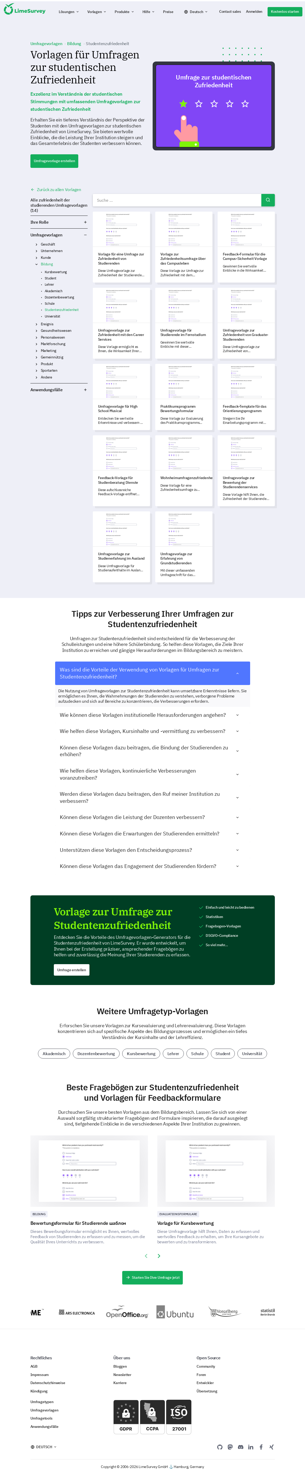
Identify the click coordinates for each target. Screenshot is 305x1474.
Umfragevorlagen (46, 234)
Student (50, 278)
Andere (46, 377)
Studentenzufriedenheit (62, 310)
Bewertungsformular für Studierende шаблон (78, 1223)
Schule (50, 303)
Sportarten (49, 370)
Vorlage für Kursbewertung (185, 1223)
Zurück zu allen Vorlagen (55, 189)
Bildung (47, 264)
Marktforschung (53, 343)
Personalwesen (53, 337)
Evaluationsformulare (178, 1214)
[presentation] (146, 1256)
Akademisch (53, 291)
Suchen (268, 200)
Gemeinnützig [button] (36, 357)
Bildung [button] (36, 264)
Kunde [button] (36, 258)
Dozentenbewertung (59, 297)
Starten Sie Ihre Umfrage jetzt (153, 1277)
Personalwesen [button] (36, 337)
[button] (69, 11)
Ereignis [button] (36, 324)
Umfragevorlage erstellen (54, 160)
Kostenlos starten (285, 11)
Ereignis (47, 324)
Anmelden (254, 11)
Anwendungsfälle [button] (59, 389)
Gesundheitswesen (56, 330)
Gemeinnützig (52, 357)
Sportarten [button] (36, 371)
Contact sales (230, 11)
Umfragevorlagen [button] (85, 235)
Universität (52, 316)
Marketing (48, 350)
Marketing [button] (36, 351)
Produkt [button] (36, 364)
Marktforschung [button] (36, 344)
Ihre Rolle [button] (59, 222)
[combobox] (184, 200)
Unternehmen (52, 250)
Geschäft (48, 244)
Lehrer (49, 284)
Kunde (46, 257)
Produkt (47, 364)
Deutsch (196, 11)
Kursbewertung (56, 272)
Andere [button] (36, 377)
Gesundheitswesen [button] (36, 331)
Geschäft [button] (36, 244)
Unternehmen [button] (36, 251)
